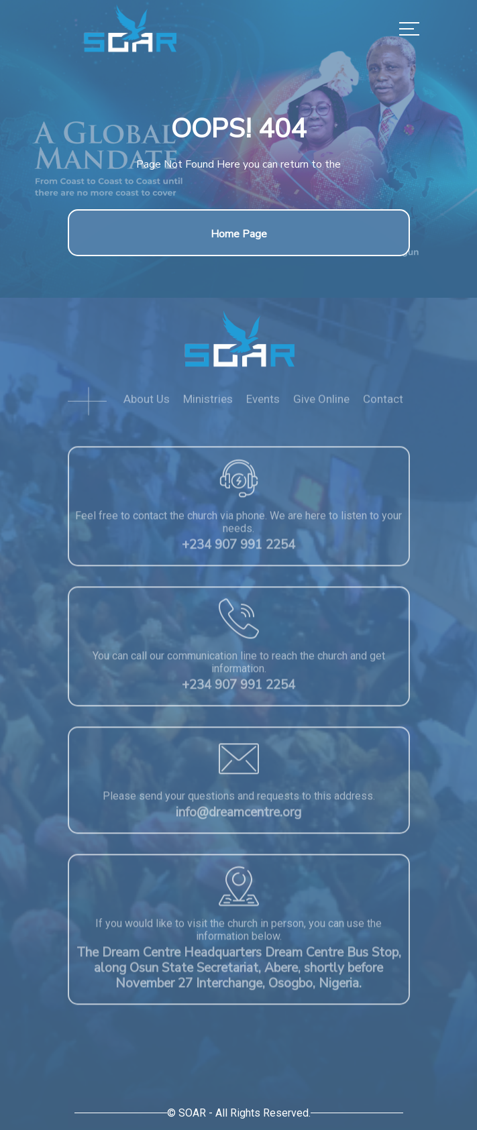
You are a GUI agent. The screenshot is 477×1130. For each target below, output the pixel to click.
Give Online (321, 403)
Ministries (208, 403)
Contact (383, 403)
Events (263, 403)
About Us (146, 403)
